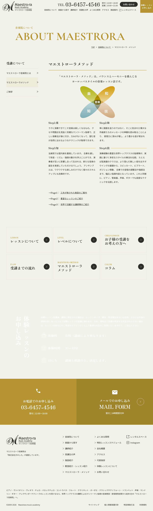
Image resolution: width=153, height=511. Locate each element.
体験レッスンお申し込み (146, 6)
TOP (93, 47)
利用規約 (143, 504)
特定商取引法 (129, 504)
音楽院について (104, 47)
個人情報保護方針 (111, 504)
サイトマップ (93, 504)
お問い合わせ (129, 4)
